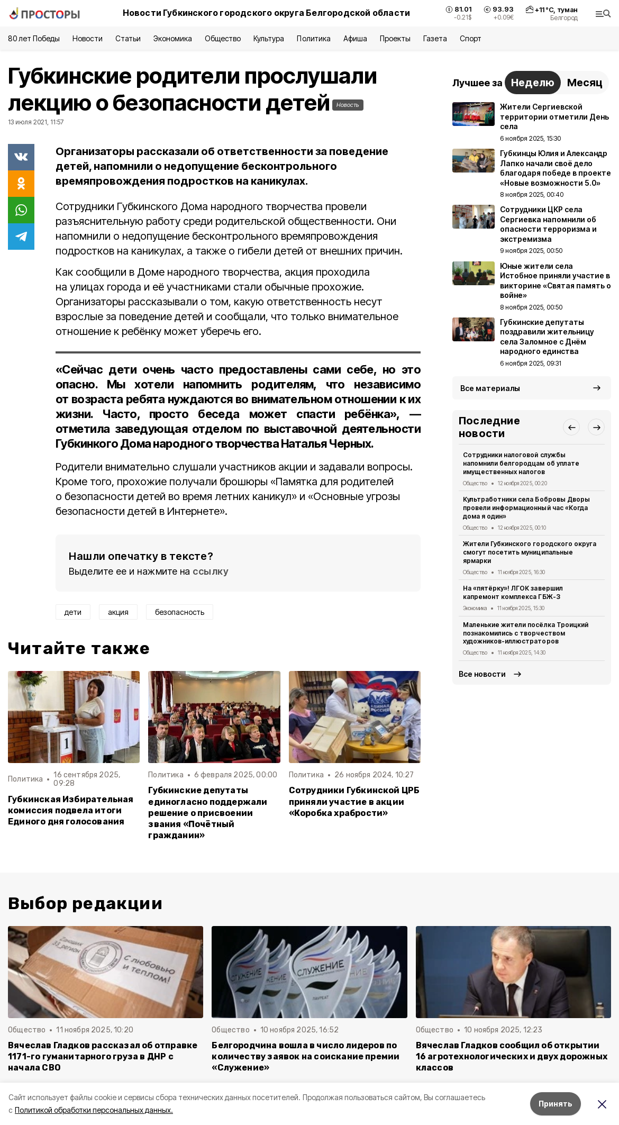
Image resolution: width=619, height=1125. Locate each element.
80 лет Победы (34, 38)
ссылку (211, 571)
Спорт (470, 38)
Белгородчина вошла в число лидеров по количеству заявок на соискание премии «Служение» (305, 1056)
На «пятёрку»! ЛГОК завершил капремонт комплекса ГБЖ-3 (513, 592)
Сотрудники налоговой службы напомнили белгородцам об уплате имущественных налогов (521, 463)
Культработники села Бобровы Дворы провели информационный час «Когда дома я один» (526, 507)
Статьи (128, 38)
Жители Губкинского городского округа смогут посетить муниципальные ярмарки (529, 552)
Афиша (355, 38)
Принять (555, 1103)
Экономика (172, 38)
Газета (435, 38)
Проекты (395, 38)
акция (118, 611)
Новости (87, 38)
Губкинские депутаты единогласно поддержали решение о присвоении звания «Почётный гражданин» (207, 812)
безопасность (179, 611)
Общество (223, 38)
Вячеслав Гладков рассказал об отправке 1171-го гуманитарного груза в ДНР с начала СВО (102, 1056)
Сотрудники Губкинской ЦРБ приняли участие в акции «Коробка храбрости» (354, 801)
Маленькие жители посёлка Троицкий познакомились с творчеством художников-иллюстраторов (525, 633)
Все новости (482, 673)
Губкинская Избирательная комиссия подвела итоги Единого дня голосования (71, 810)
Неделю (532, 82)
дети (73, 611)
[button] (571, 427)
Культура (268, 38)
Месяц (585, 82)
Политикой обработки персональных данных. (94, 1109)
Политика (313, 38)
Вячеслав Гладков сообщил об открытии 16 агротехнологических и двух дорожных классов (511, 1056)
